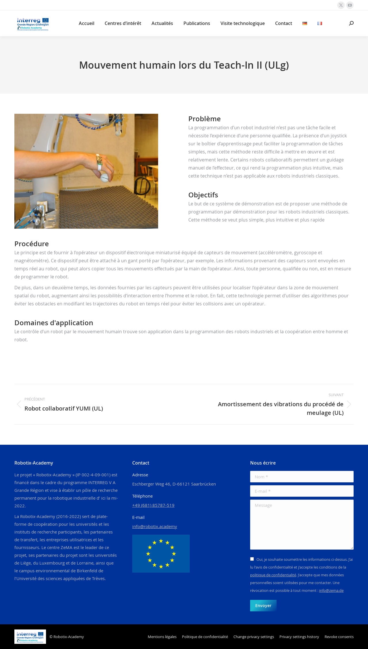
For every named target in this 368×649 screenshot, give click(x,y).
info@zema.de (331, 590)
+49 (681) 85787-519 (153, 505)
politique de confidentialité (273, 574)
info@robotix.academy (154, 526)
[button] (253, 636)
